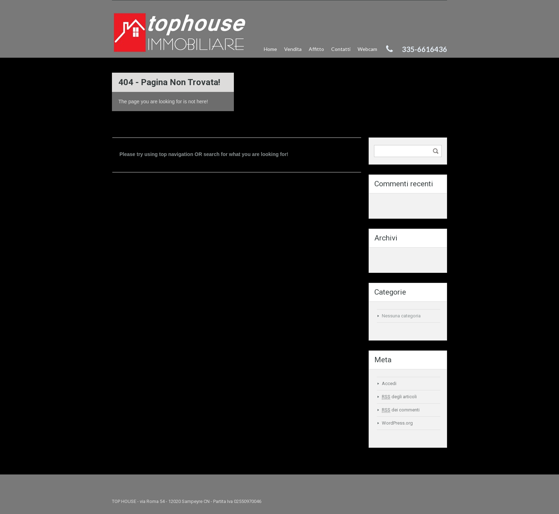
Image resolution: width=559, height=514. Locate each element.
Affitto (316, 49)
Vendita (293, 49)
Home (270, 49)
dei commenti (401, 410)
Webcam (367, 49)
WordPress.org (397, 423)
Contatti (340, 49)
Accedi (389, 383)
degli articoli (399, 397)
